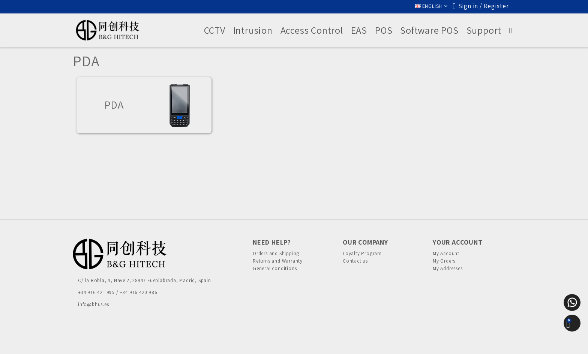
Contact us (355, 264)
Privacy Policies (237, 341)
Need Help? (272, 242)
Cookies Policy (277, 341)
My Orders (444, 264)
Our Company (365, 242)
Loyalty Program (362, 253)
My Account (446, 253)
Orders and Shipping (276, 253)
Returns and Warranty (278, 264)
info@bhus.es (93, 304)
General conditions (275, 274)
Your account (458, 242)
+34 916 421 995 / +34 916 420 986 (117, 292)
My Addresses (448, 274)
